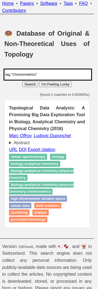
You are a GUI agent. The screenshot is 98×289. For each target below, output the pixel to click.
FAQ (83, 3)
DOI (22, 149)
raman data (20, 206)
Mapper (40, 212)
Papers (27, 3)
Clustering (19, 212)
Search (30, 84)
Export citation (41, 149)
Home (8, 3)
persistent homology (28, 219)
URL (13, 149)
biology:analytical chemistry (35, 164)
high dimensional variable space (38, 198)
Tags (68, 3)
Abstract (22, 142)
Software (48, 3)
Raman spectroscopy (28, 157)
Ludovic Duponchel (52, 135)
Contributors (14, 10)
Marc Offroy (20, 135)
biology (58, 157)
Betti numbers (48, 206)
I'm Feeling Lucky (55, 84)
